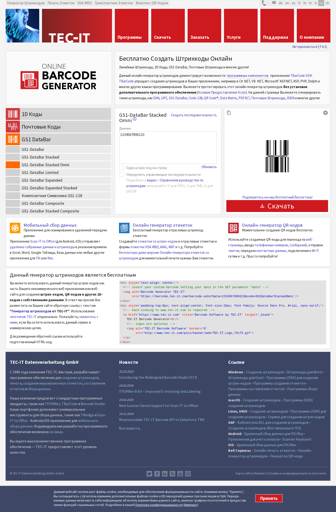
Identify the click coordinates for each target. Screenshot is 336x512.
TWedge (87, 415)
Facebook (157, 474)
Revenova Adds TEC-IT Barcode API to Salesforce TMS (161, 419)
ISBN (290, 98)
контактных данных (271, 250)
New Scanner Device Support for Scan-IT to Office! (158, 405)
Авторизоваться (304, 46)
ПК (38, 258)
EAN (156, 98)
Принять (269, 498)
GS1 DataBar (178, 98)
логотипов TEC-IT (23, 316)
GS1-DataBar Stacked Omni (143, 117)
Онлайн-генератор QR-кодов (272, 225)
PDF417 (244, 98)
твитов (233, 250)
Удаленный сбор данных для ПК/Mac (274, 433)
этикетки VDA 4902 (144, 247)
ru (321, 3)
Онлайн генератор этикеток (162, 225)
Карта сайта (244, 473)
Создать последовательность (194, 115)
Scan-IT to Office (42, 241)
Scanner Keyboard (296, 439)
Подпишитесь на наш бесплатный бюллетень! (277, 197)
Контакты (319, 473)
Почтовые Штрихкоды (268, 98)
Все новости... (130, 428)
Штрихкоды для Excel (246, 377)
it (316, 3)
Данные (125, 128)
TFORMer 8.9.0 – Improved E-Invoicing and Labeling (160, 391)
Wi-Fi (315, 250)
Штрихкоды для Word (304, 372)
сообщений (298, 245)
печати (16, 383)
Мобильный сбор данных (50, 225)
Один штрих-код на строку (146, 168)
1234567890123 (168, 147)
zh (327, 3)
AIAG (163, 247)
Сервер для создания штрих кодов (296, 416)
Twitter (149, 474)
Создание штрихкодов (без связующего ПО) (264, 428)
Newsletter (188, 474)
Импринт (190, 505)
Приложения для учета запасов (254, 439)
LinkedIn (165, 474)
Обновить (209, 167)
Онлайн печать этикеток (274, 450)
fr (299, 3)
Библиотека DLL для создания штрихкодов (273, 422)
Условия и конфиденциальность (289, 473)
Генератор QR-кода (286, 456)
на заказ (56, 431)
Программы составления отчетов (256, 388)
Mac (50, 258)
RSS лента (172, 474)
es (293, 3)
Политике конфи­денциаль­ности (159, 505)
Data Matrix (228, 98)
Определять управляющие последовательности (163, 174)
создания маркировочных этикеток (53, 383)
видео (152, 180)
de (281, 3)
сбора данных (39, 388)
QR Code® (211, 98)
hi (305, 3)
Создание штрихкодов (265, 372)
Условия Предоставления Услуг (222, 92)
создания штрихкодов (80, 377)
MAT (171, 247)
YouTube (180, 474)
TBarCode (126, 81)
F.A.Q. (324, 46)
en (287, 3)
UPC (164, 98)
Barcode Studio (93, 403)
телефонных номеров (271, 245)
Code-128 (195, 98)
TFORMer (52, 403)
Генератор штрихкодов (31, 311)
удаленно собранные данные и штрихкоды (42, 247)
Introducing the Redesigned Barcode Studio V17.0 (158, 377)
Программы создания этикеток (279, 383)
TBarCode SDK (301, 75)
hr (310, 3)
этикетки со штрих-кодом (158, 241)
